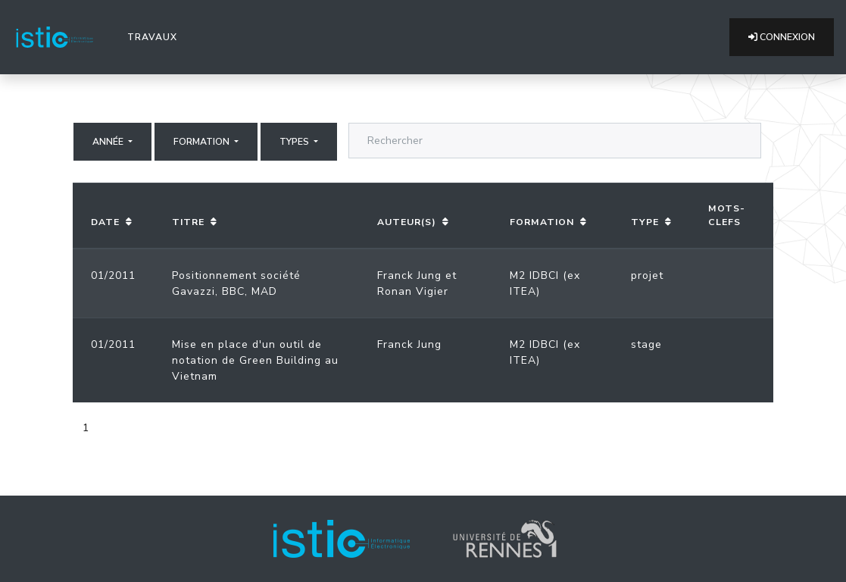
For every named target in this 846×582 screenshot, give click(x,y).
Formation (202, 142)
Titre (188, 222)
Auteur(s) (406, 222)
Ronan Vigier (412, 291)
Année (109, 142)
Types (295, 142)
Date (105, 222)
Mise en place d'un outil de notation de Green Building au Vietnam (255, 360)
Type (645, 222)
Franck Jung (409, 275)
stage (646, 344)
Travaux (155, 36)
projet (647, 275)
